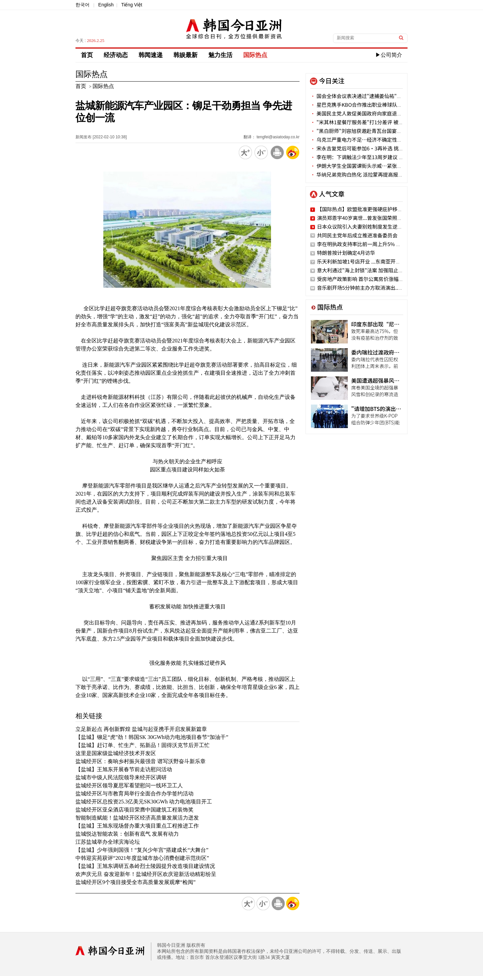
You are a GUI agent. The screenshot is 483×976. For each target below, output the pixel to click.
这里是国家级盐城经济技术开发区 (115, 753)
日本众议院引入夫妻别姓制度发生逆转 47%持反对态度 (378, 226)
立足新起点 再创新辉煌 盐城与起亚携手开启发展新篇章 (141, 729)
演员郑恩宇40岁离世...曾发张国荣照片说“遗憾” (372, 217)
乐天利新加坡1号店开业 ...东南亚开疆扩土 (364, 261)
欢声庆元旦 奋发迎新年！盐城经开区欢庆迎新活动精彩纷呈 (145, 874)
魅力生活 (220, 55)
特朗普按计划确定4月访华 (346, 252)
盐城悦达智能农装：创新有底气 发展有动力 (127, 834)
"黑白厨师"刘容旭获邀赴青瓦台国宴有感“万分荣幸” (373, 130)
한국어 (82, 4)
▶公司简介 (388, 55)
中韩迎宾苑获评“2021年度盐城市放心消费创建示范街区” (142, 858)
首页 (87, 55)
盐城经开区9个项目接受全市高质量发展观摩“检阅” (135, 882)
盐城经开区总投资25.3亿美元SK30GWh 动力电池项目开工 (143, 801)
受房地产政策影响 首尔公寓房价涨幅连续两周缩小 (373, 278)
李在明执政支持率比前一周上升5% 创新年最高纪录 (374, 243)
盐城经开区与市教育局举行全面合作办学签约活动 (134, 793)
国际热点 (255, 55)
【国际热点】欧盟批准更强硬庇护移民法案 (365, 209)
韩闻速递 (151, 55)
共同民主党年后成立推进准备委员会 (357, 235)
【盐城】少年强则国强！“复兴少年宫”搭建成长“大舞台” (141, 850)
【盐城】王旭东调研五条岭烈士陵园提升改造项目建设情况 (145, 866)
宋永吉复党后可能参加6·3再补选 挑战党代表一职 (369, 148)
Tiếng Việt (131, 4)
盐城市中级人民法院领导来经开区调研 (121, 777)
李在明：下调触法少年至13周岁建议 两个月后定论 (369, 156)
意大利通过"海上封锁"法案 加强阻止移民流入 (368, 270)
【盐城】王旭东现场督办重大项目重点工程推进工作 (137, 826)
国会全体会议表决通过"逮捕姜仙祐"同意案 (361, 95)
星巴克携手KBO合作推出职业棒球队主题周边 (363, 104)
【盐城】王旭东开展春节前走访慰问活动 (123, 769)
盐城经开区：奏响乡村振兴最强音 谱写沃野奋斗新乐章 (140, 761)
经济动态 (116, 55)
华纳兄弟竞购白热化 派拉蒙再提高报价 (356, 174)
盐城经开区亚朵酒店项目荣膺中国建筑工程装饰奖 (134, 809)
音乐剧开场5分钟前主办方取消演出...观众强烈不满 (373, 287)
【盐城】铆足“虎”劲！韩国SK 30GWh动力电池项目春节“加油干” (151, 737)
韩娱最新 (185, 55)
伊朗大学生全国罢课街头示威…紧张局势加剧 (363, 165)
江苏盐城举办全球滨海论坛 (107, 842)
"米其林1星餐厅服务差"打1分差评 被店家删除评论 (369, 122)
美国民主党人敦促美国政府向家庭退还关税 (361, 113)
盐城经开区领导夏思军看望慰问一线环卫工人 (129, 785)
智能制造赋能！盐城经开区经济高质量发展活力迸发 (137, 818)
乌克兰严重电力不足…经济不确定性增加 (358, 139)
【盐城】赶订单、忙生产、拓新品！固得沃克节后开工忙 (142, 745)
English (106, 4)
